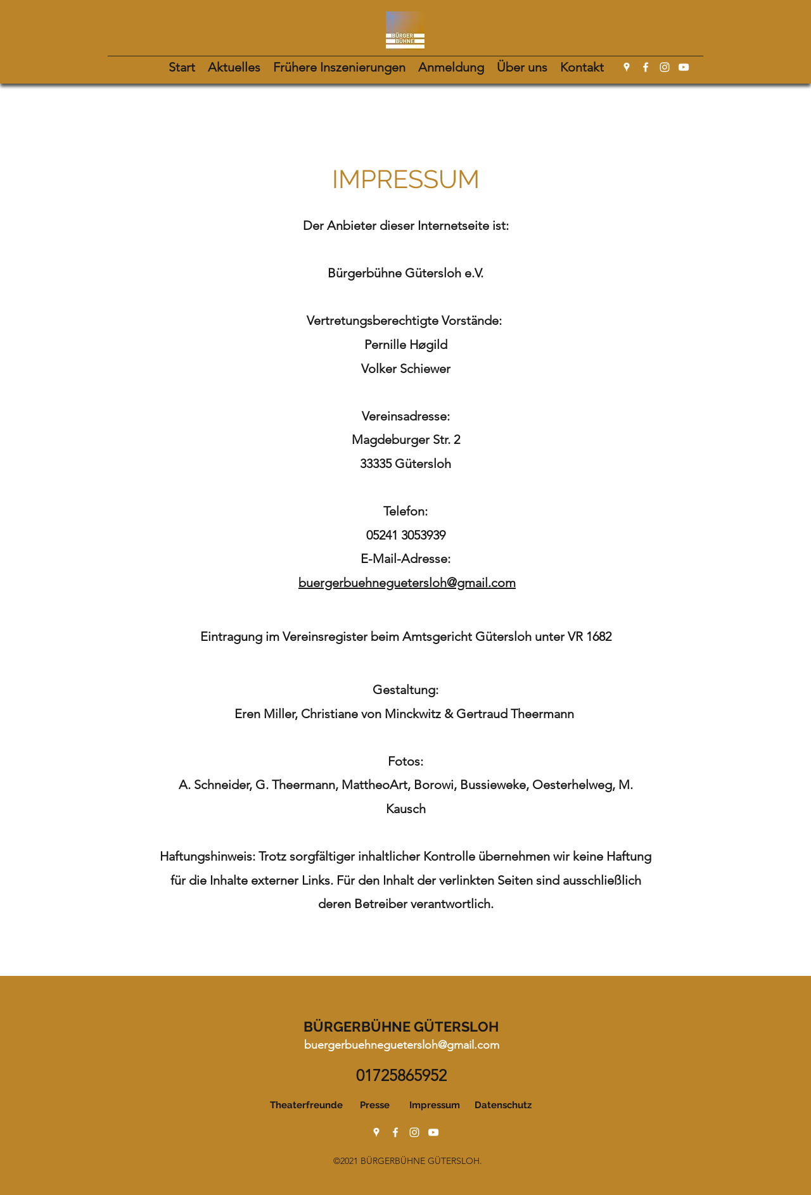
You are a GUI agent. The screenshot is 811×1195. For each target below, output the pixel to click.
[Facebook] (645, 67)
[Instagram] (664, 67)
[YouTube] (683, 67)
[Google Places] (626, 67)
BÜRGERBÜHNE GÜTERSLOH (401, 1026)
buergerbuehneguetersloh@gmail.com (407, 582)
